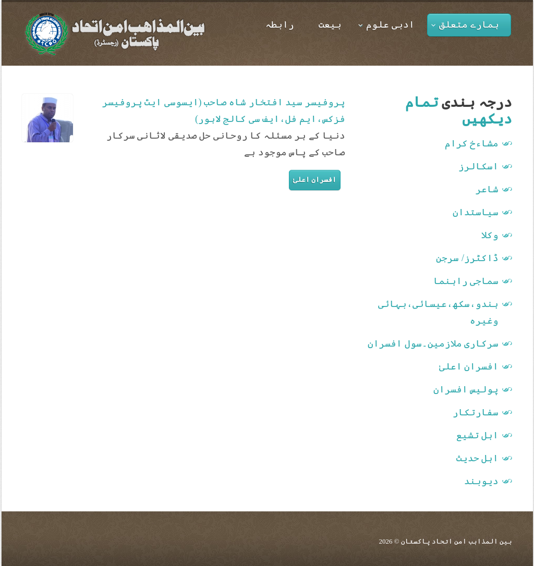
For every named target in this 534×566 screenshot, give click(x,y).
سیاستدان (476, 212)
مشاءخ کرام (472, 143)
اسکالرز (478, 166)
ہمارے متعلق (465, 24)
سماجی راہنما (466, 281)
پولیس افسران (466, 389)
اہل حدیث (477, 458)
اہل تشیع (477, 435)
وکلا (490, 235)
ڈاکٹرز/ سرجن (467, 258)
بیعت (330, 24)
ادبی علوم (386, 24)
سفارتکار (476, 412)
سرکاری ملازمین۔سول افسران (433, 343)
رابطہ (279, 24)
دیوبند (481, 481)
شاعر (487, 189)
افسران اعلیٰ (314, 179)
